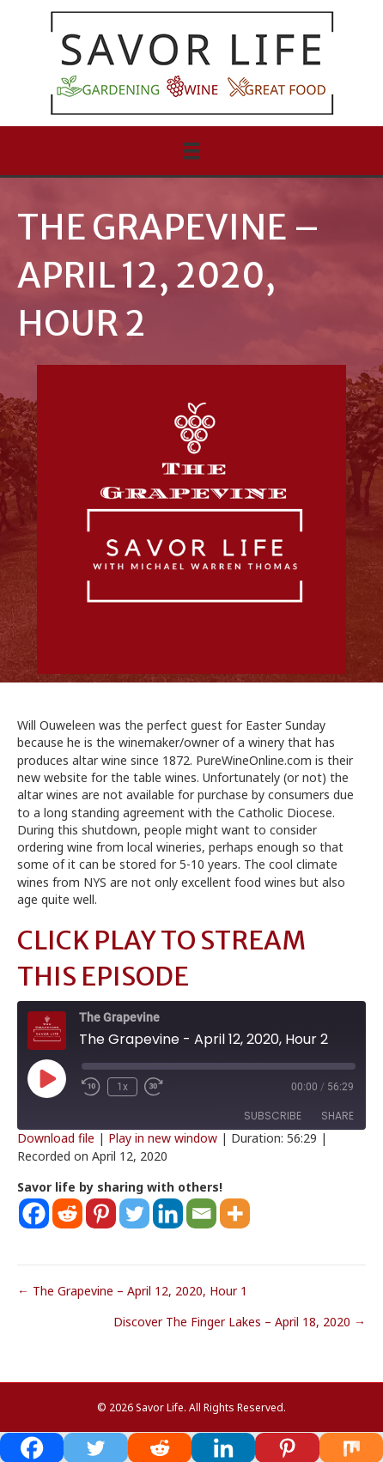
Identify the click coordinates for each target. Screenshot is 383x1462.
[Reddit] (67, 1213)
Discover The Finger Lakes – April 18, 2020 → (239, 1321)
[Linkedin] (168, 1213)
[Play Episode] (46, 1078)
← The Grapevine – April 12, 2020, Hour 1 (132, 1291)
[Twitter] (134, 1213)
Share (337, 1115)
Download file (55, 1138)
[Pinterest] (101, 1213)
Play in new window (162, 1138)
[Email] (201, 1213)
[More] (235, 1213)
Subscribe (272, 1115)
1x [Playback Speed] (122, 1087)
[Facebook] (34, 1213)
